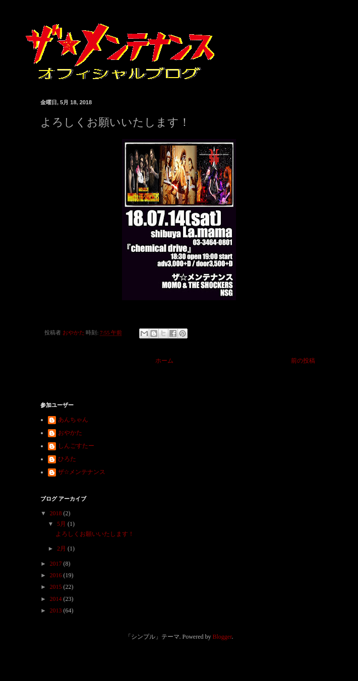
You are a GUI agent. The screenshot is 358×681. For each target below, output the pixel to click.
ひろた (67, 458)
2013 (57, 610)
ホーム (164, 360)
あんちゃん (73, 419)
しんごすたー (76, 445)
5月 (62, 523)
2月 (62, 548)
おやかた (70, 432)
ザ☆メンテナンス (81, 471)
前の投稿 (303, 360)
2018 (57, 513)
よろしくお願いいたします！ (94, 533)
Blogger (222, 636)
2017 (57, 563)
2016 (57, 575)
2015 (57, 586)
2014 (57, 598)
